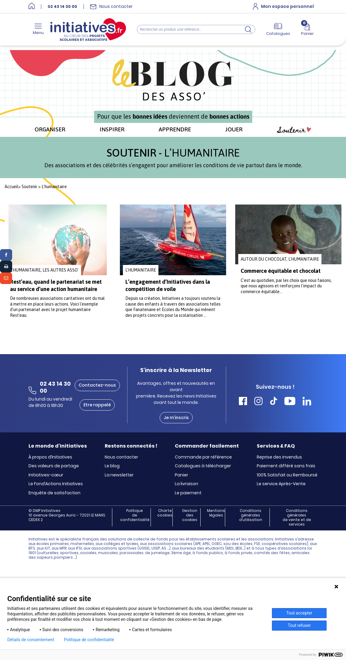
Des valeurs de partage (54, 466)
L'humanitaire (140, 270)
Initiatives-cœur (46, 475)
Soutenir (294, 130)
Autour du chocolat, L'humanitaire (280, 259)
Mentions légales (216, 513)
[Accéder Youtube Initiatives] (289, 402)
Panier (181, 475)
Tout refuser (299, 625)
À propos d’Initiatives (50, 457)
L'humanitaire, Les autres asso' (44, 270)
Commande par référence (203, 457)
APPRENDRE (175, 129)
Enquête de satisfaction (54, 493)
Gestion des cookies (189, 515)
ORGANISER (50, 129)
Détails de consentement (30, 639)
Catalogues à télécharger (203, 466)
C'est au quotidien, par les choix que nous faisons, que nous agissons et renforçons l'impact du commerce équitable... (286, 286)
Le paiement (188, 493)
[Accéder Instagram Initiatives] (258, 402)
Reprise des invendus (279, 457)
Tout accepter (299, 613)
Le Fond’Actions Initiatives (56, 484)
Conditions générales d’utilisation (250, 515)
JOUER (234, 129)
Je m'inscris (176, 418)
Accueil (11, 186)
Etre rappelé (97, 405)
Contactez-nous (97, 385)
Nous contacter (121, 457)
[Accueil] (32, 6)
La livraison (186, 484)
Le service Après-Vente (281, 484)
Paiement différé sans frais (286, 466)
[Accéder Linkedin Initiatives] (307, 402)
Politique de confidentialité (134, 515)
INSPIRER (112, 129)
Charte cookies (164, 513)
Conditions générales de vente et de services (297, 517)
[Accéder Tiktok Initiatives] (273, 402)
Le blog (112, 466)
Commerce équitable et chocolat (281, 271)
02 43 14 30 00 (62, 6)
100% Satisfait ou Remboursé (287, 475)
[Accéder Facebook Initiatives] (243, 402)
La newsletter (119, 475)
